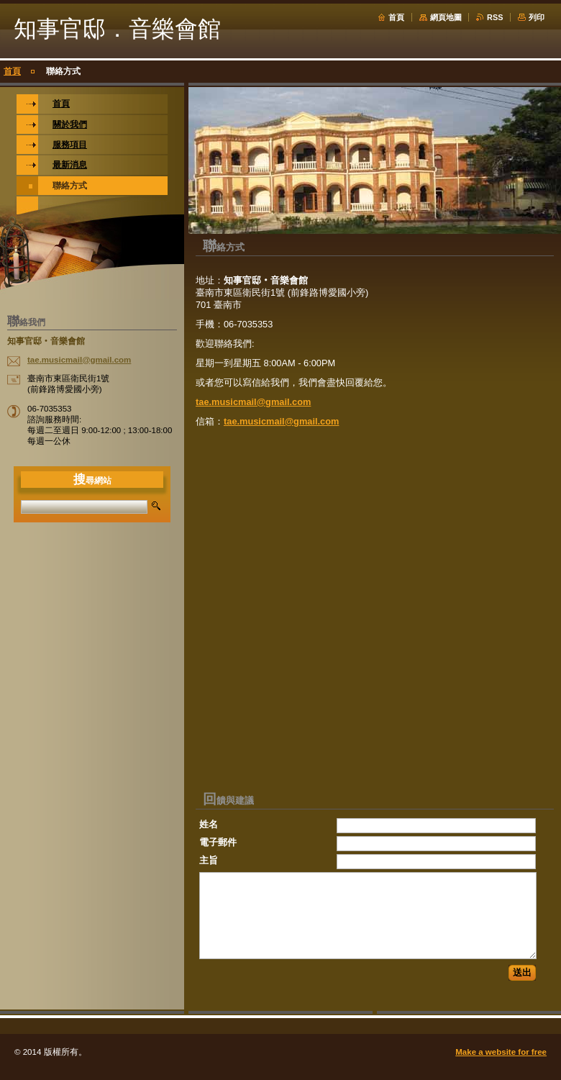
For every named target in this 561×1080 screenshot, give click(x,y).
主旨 (208, 860)
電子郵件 (218, 842)
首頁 (396, 17)
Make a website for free (501, 1052)
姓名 (208, 824)
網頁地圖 (446, 17)
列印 (536, 17)
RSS (495, 17)
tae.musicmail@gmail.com (253, 401)
